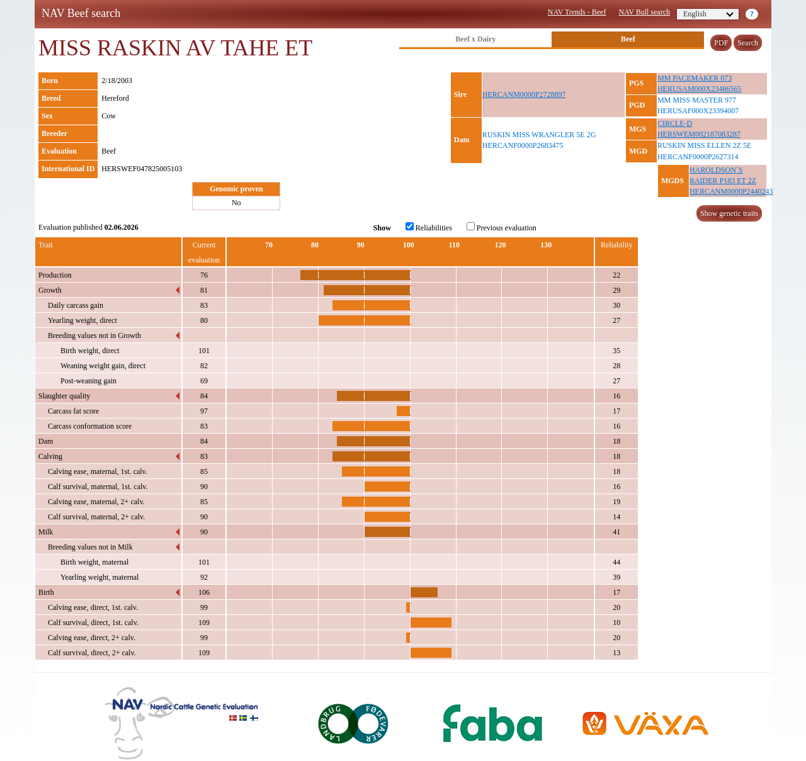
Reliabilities (429, 227)
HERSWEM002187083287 (699, 134)
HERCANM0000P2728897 (524, 94)
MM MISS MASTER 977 (696, 100)
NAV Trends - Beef (577, 12)
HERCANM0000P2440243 (731, 191)
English (708, 13)
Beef (628, 39)
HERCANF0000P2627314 (698, 156)
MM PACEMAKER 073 (694, 78)
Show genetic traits (729, 213)
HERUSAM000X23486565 (699, 88)
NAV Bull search (644, 12)
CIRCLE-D (674, 123)
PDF (721, 42)
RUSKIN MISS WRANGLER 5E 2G (539, 134)
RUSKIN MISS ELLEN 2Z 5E (704, 145)
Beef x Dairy (475, 39)
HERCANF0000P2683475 (523, 145)
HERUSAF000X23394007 (698, 110)
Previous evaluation (501, 227)
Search (747, 42)
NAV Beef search (81, 13)
